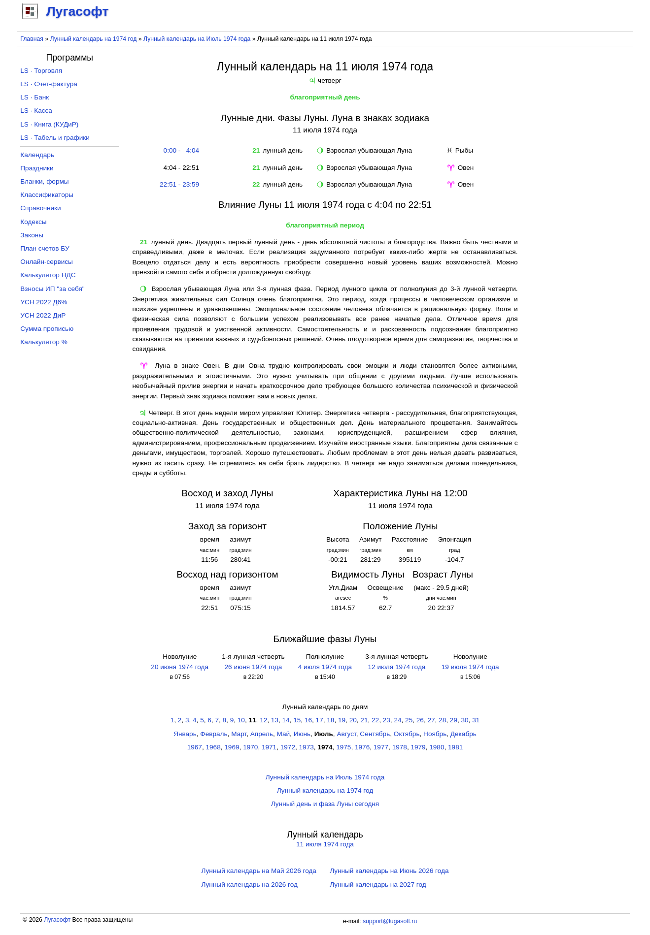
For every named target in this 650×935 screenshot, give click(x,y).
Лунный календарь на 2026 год (250, 884)
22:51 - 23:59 (179, 184)
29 (453, 720)
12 (263, 720)
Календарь (37, 155)
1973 (306, 747)
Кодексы (33, 222)
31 (475, 720)
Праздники (36, 168)
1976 (362, 747)
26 (420, 720)
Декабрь (463, 734)
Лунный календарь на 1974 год (93, 38)
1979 (418, 747)
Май (283, 734)
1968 (213, 747)
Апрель (261, 734)
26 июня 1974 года (253, 667)
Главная (31, 38)
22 (375, 720)
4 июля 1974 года (325, 667)
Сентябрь (375, 734)
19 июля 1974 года (470, 667)
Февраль (213, 734)
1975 (343, 747)
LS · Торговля (41, 70)
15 (297, 720)
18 (330, 720)
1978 (399, 747)
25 (408, 720)
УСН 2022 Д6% (43, 302)
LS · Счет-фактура (48, 84)
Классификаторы (46, 194)
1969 (231, 747)
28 (442, 720)
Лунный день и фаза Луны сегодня (325, 803)
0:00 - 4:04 (179, 150)
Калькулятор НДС (47, 275)
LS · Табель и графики (55, 137)
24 (397, 720)
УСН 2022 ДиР (43, 315)
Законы (31, 235)
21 (364, 720)
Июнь (302, 734)
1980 (436, 747)
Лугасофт (57, 919)
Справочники (40, 208)
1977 (381, 747)
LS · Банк (34, 97)
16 (308, 720)
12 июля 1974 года (396, 667)
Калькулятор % (43, 342)
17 (319, 720)
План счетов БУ (44, 248)
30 (465, 720)
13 (274, 720)
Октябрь (407, 734)
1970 (250, 747)
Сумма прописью (46, 328)
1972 (287, 747)
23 (386, 720)
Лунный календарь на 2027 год (378, 884)
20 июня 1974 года (179, 667)
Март (238, 734)
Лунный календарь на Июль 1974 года (196, 38)
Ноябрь (434, 734)
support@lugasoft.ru (390, 921)
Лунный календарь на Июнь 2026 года (389, 870)
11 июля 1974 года (325, 844)
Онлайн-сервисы (46, 261)
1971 (269, 747)
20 (353, 720)
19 (341, 720)
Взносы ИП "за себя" (52, 288)
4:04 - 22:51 (179, 167)
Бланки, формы (44, 181)
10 (241, 720)
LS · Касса (36, 110)
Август (346, 734)
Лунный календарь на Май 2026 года (259, 870)
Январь (185, 734)
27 (431, 720)
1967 (194, 747)
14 (286, 720)
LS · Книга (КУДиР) (49, 124)
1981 (455, 747)
